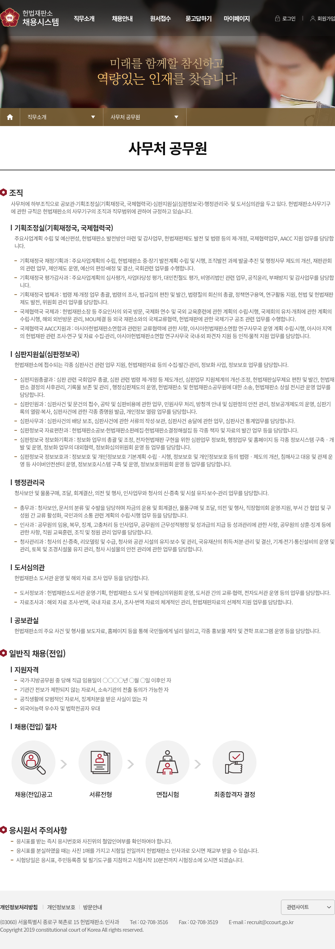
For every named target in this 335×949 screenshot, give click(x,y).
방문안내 (92, 907)
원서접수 (160, 18)
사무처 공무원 (125, 117)
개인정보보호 (61, 907)
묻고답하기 (198, 18)
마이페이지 (236, 18)
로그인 (289, 18)
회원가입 (326, 18)
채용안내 (122, 18)
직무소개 (83, 18)
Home (10, 117)
